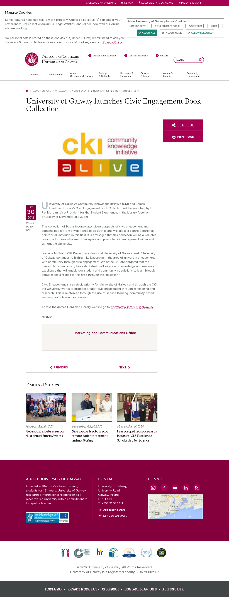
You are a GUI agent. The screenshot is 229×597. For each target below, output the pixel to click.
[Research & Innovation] (128, 74)
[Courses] (35, 74)
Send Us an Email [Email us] (115, 515)
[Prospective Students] (102, 56)
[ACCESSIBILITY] (173, 589)
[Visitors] (162, 56)
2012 (115, 90)
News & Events (80, 90)
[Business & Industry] (149, 74)
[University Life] (56, 74)
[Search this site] (200, 60)
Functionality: (137, 25)
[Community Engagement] (193, 74)
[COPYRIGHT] (113, 589)
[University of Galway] (52, 59)
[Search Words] (189, 60)
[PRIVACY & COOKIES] (84, 589)
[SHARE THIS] (183, 125)
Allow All (148, 33)
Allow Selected (202, 33)
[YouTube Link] (175, 487)
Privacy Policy (112, 42)
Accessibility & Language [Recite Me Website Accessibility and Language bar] (155, 2)
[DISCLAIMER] (56, 589)
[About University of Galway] (81, 74)
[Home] (27, 90)
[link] (65, 552)
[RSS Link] (196, 487)
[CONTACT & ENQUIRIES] (143, 589)
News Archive (101, 90)
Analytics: (195, 25)
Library (129, 2)
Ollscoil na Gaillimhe (102, 2)
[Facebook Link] (164, 487)
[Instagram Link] (153, 487)
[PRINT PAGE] (183, 136)
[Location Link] (175, 517)
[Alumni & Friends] (172, 74)
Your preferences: (167, 25)
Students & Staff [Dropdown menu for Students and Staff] (190, 2)
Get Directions (114, 510)
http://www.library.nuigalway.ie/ (132, 307)
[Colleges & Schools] (107, 74)
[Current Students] (136, 56)
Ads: (214, 25)
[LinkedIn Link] (185, 487)
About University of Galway (50, 90)
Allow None (174, 33)
